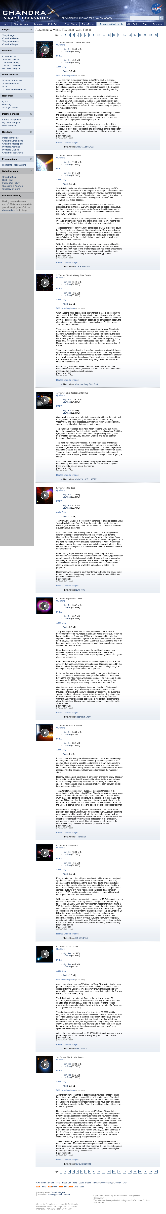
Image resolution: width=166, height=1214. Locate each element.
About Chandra (21, 24)
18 (140, 35)
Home (5, 24)
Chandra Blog (9, 177)
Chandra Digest (58, 1192)
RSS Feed (7, 180)
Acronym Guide (10, 107)
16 (130, 35)
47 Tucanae (80, 837)
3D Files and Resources (14, 89)
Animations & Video (12, 80)
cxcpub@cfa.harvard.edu (58, 1195)
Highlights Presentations (14, 165)
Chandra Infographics (12, 144)
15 (124, 35)
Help (58, 1183)
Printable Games (10, 149)
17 (135, 35)
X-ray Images (8, 35)
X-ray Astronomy (10, 41)
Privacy (96, 1183)
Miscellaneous (9, 125)
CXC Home (41, 1183)
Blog (145, 24)
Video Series (133, 24)
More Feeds (79, 1187)
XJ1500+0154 (81, 938)
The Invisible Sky (10, 62)
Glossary (6, 104)
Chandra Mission (10, 38)
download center (10, 210)
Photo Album (71, 24)
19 (145, 35)
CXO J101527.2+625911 (86, 479)
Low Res (67, 51)
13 (114, 35)
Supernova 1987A (83, 717)
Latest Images (85, 1183)
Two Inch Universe (11, 65)
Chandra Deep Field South (87, 384)
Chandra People (10, 44)
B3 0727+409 (81, 1049)
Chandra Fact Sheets (12, 152)
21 (156, 35)
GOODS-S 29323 (83, 1164)
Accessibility (106, 1183)
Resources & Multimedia (111, 24)
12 (109, 35)
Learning (38, 24)
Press (54, 1187)
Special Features (10, 83)
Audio (5, 86)
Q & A (5, 101)
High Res (67, 49)
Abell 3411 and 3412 (84, 147)
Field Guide (53, 24)
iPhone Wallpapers (11, 119)
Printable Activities (11, 147)
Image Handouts (10, 138)
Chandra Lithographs (12, 141)
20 (150, 35)
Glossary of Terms (11, 189)
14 (119, 35)
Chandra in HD (9, 56)
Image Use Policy (11, 183)
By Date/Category (11, 68)
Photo (43, 1187)
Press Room (88, 24)
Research (157, 24)
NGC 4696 (80, 590)
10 (98, 35)
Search (51, 1183)
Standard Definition (11, 59)
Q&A (125, 1183)
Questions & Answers (12, 186)
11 (104, 35)
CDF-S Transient (82, 267)
